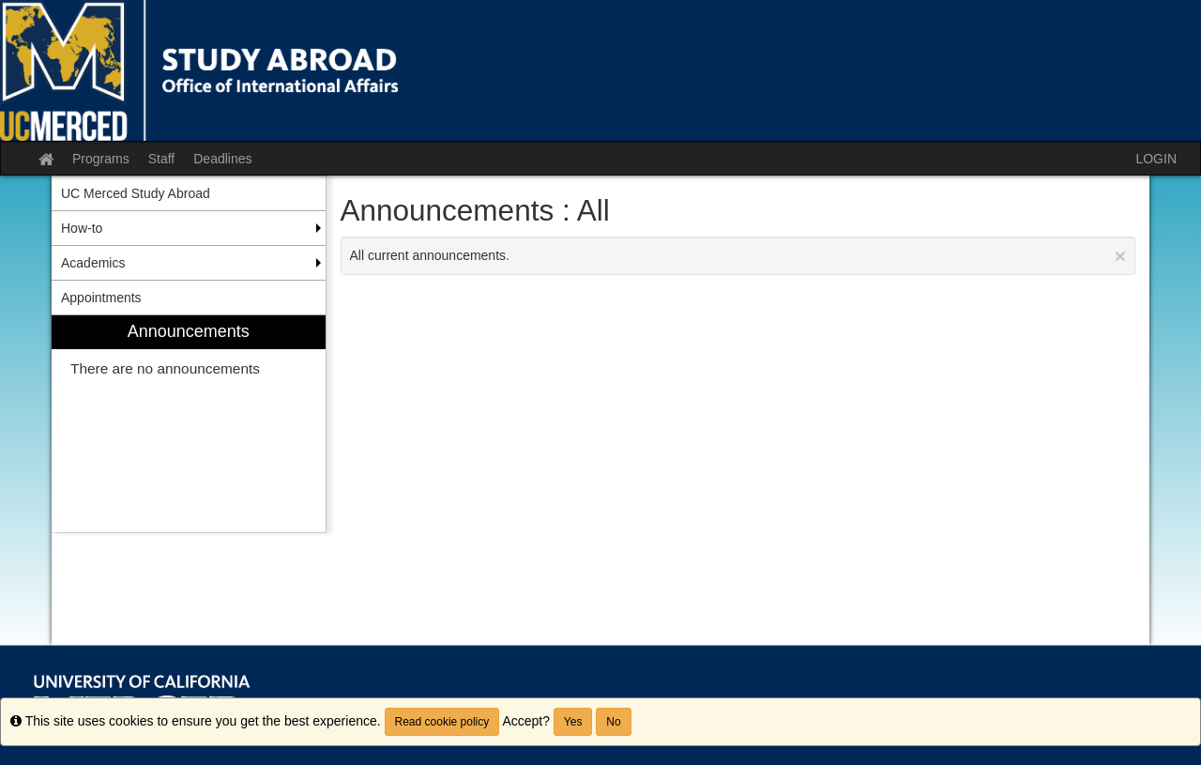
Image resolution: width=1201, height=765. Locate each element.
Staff (161, 158)
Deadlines (222, 158)
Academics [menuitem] (93, 262)
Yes (573, 721)
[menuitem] (189, 423)
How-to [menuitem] (81, 228)
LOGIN (1156, 158)
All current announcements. (738, 256)
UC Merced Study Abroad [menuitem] (135, 193)
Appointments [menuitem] (101, 297)
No (613, 721)
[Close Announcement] (1120, 256)
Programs (100, 158)
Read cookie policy (442, 721)
